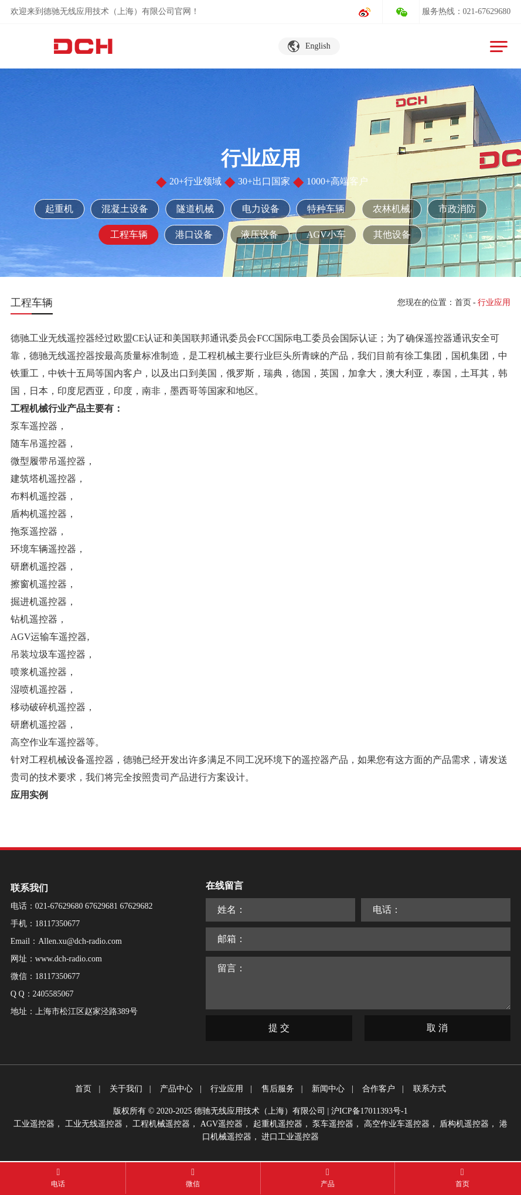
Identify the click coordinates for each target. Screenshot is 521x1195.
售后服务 (277, 1088)
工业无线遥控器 (93, 1123)
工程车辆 (128, 234)
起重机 (59, 209)
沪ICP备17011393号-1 (369, 1111)
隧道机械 (195, 209)
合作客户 (378, 1088)
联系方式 (429, 1088)
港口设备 (194, 234)
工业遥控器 (34, 1123)
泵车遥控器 (332, 1123)
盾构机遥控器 (464, 1123)
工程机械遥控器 (161, 1123)
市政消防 (457, 209)
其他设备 (392, 234)
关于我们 (126, 1088)
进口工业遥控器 (290, 1136)
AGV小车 (326, 234)
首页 (463, 302)
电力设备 (261, 209)
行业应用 (226, 1088)
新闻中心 (328, 1088)
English (318, 46)
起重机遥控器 (277, 1123)
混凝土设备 (124, 209)
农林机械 (392, 209)
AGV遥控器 (221, 1123)
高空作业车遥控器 (397, 1123)
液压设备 (259, 234)
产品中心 (176, 1088)
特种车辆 (326, 209)
